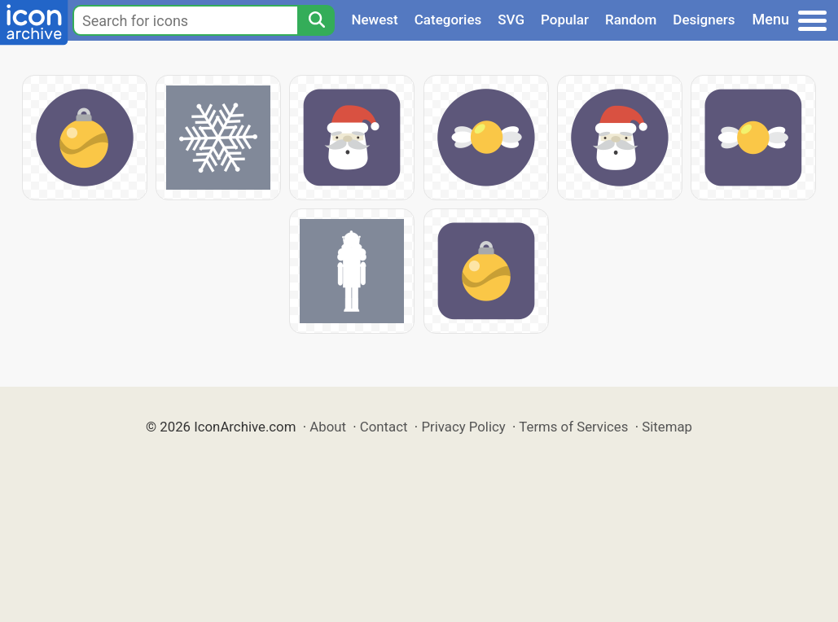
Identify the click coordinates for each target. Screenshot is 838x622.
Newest (374, 19)
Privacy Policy (463, 426)
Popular (565, 19)
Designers (704, 19)
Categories (448, 19)
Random (630, 19)
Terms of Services (573, 426)
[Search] (316, 20)
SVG (511, 19)
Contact (384, 426)
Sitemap (667, 426)
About (327, 426)
